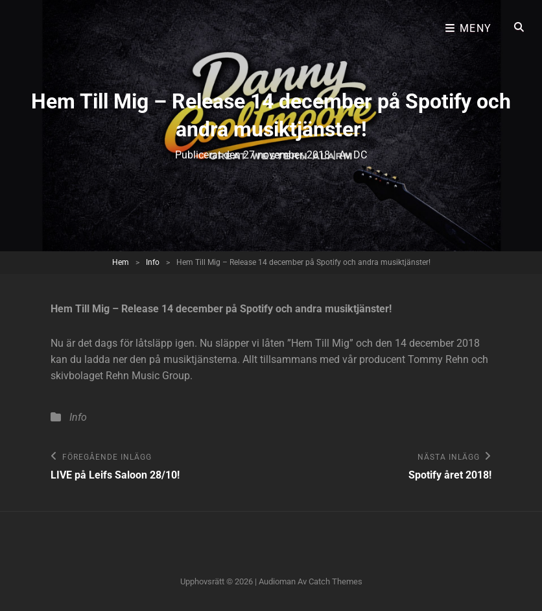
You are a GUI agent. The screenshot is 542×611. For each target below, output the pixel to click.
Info (152, 262)
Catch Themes (335, 581)
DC (360, 155)
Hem (120, 262)
